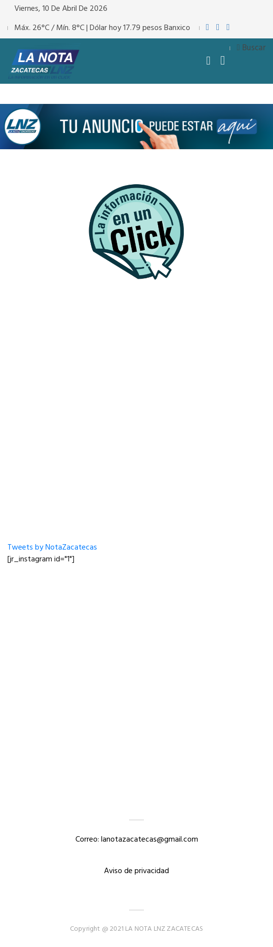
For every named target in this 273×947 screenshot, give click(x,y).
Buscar (251, 48)
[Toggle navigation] (208, 61)
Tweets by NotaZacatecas (52, 547)
